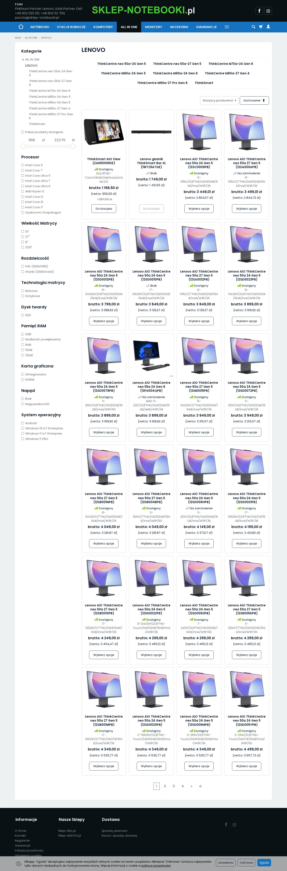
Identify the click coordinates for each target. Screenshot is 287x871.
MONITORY (153, 27)
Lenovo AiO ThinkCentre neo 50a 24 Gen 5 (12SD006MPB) (199, 721)
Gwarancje (22, 845)
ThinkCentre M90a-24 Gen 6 (175, 73)
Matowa (29, 291)
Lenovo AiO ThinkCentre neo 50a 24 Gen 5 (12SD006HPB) (199, 498)
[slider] (23, 146)
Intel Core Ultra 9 (35, 186)
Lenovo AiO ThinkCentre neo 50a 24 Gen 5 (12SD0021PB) (247, 498)
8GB (26, 345)
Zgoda (264, 863)
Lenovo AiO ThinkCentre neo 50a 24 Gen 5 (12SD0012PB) (104, 276)
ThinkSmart (204, 83)
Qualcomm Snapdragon (41, 212)
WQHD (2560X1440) (37, 272)
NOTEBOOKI (39, 27)
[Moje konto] (268, 27)
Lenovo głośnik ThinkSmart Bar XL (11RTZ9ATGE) (151, 163)
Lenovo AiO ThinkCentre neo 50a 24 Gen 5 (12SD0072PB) (247, 387)
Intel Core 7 (31, 170)
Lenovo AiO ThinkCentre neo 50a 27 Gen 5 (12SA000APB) (247, 163)
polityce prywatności (156, 866)
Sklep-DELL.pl (67, 830)
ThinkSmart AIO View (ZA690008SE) (103, 161)
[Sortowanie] (254, 100)
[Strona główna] (143, 10)
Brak (26, 399)
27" (25, 237)
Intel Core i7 (32, 207)
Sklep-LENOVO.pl (69, 835)
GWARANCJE (206, 27)
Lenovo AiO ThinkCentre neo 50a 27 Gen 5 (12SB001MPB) (104, 721)
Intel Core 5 (32, 165)
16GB (26, 350)
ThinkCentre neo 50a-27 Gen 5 (177, 64)
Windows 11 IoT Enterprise (41, 433)
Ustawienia (225, 863)
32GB (27, 355)
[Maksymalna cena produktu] (60, 140)
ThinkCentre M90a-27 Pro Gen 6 (162, 83)
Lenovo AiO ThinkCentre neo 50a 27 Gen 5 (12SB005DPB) (247, 609)
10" (25, 231)
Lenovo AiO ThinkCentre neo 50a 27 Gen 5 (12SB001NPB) (104, 498)
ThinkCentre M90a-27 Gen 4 (227, 73)
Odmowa (246, 863)
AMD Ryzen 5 (32, 191)
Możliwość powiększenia (41, 339)
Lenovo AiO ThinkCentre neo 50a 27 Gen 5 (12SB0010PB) (104, 609)
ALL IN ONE (129, 27)
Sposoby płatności (114, 830)
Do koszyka (104, 209)
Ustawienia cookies (28, 854)
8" (24, 242)
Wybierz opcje (199, 209)
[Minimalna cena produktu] (31, 140)
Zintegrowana (33, 374)
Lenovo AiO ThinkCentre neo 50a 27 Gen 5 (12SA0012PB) (199, 276)
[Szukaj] (253, 27)
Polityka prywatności (29, 850)
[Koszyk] (261, 27)
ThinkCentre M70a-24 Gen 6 (230, 64)
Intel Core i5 (32, 202)
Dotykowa (30, 296)
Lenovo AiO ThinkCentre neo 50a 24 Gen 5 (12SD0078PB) (104, 387)
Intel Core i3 (32, 197)
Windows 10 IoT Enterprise (42, 428)
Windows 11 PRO (34, 439)
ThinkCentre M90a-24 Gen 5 (123, 73)
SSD (26, 315)
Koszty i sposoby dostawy (119, 835)
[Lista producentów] (219, 100)
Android (29, 423)
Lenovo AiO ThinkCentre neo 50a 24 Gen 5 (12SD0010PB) (151, 276)
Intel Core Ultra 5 (35, 175)
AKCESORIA (179, 27)
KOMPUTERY (103, 27)
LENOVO (31, 65)
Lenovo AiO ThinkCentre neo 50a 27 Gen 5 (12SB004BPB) (151, 498)
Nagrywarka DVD (35, 404)
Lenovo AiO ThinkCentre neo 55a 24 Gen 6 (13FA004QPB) (151, 387)
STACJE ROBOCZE (71, 27)
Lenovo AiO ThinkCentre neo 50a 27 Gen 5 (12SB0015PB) (199, 387)
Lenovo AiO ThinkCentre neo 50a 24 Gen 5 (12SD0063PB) (199, 609)
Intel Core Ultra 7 (35, 181)
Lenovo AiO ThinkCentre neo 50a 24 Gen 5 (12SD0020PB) (151, 721)
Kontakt (20, 835)
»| (200, 786)
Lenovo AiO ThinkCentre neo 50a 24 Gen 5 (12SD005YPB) (247, 721)
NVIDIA (27, 379)
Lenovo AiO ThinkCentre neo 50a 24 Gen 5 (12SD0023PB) (247, 276)
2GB (26, 334)
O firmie (20, 830)
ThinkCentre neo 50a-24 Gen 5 (121, 64)
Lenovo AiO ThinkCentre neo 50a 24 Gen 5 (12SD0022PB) (151, 609)
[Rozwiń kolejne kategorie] (227, 27)
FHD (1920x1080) (34, 266)
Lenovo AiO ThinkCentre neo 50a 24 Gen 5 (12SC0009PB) (199, 163)
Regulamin (22, 840)
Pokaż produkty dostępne (42, 132)
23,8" (26, 247)
